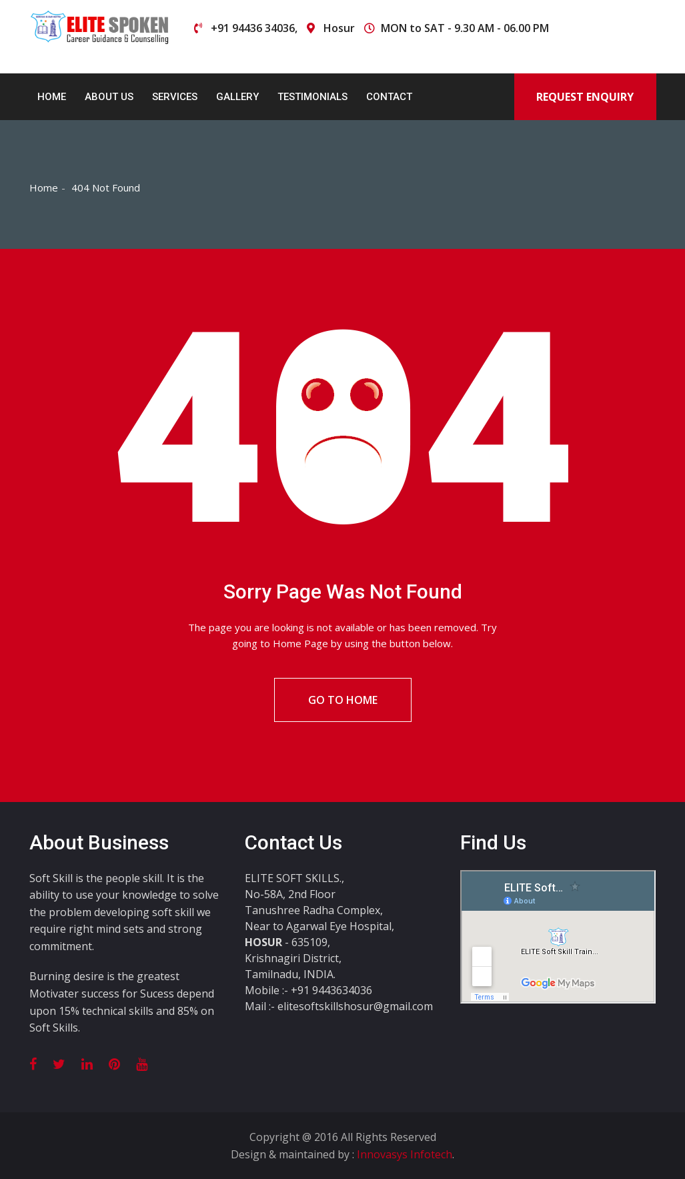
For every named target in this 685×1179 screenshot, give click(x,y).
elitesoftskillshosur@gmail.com (355, 1006)
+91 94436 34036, (254, 28)
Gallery (237, 97)
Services (174, 97)
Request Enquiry (585, 96)
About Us (109, 97)
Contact (389, 97)
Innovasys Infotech (404, 1154)
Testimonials (312, 97)
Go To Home (343, 700)
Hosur (339, 28)
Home (51, 97)
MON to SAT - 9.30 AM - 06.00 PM (465, 28)
